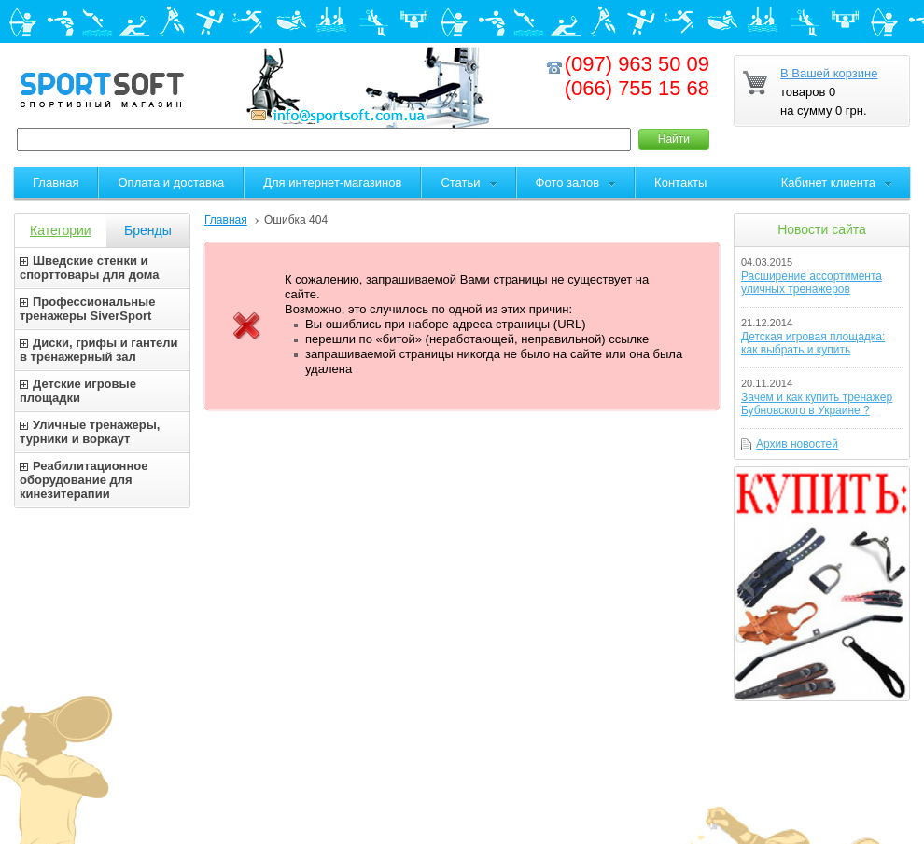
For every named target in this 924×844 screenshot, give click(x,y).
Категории (60, 230)
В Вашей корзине (829, 73)
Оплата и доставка (171, 182)
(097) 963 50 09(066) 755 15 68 (637, 76)
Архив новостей (797, 443)
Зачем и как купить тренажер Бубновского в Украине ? (816, 404)
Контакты (680, 182)
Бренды (148, 230)
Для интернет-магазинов (332, 182)
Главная (225, 220)
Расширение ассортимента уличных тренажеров (811, 283)
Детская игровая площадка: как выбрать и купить (813, 343)
